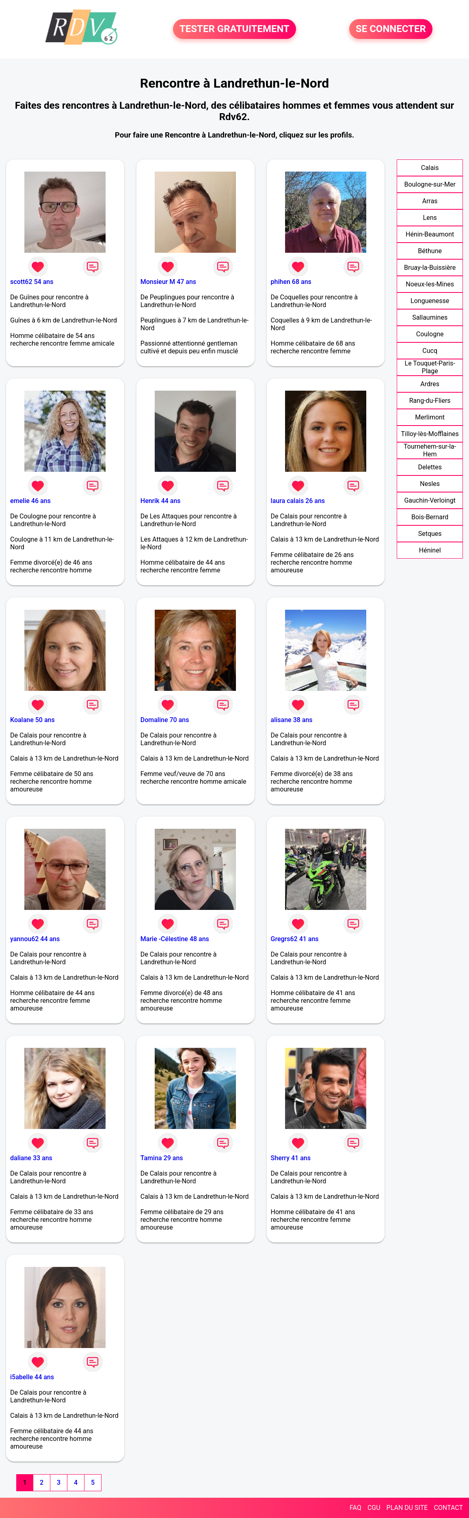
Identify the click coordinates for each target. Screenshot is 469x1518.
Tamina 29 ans (161, 1158)
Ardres (429, 384)
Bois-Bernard (429, 517)
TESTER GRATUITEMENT (234, 29)
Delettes (430, 467)
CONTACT (448, 1508)
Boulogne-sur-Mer (429, 184)
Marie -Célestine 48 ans (174, 939)
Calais (430, 168)
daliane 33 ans (31, 1158)
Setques (430, 534)
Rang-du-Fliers (430, 400)
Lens (430, 217)
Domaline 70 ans (164, 720)
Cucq (429, 351)
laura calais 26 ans (298, 501)
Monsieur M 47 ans (168, 282)
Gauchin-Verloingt (429, 500)
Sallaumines (429, 317)
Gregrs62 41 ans (295, 939)
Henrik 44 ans (160, 501)
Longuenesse (430, 301)
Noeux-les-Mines (430, 284)
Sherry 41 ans (291, 1158)
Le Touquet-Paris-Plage (430, 367)
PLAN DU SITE (407, 1508)
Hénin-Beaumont (430, 234)
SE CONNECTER (391, 29)
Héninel (430, 550)
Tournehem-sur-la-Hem (430, 450)
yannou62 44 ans (35, 939)
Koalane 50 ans (32, 720)
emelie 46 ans (30, 501)
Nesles (430, 484)
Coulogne (430, 334)
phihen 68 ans (291, 282)
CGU (373, 1508)
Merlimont (430, 417)
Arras (430, 201)
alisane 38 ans (292, 720)
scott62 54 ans (31, 282)
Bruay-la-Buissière (430, 267)
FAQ (355, 1508)
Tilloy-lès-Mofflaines (430, 434)
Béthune (430, 251)
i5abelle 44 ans (32, 1377)
